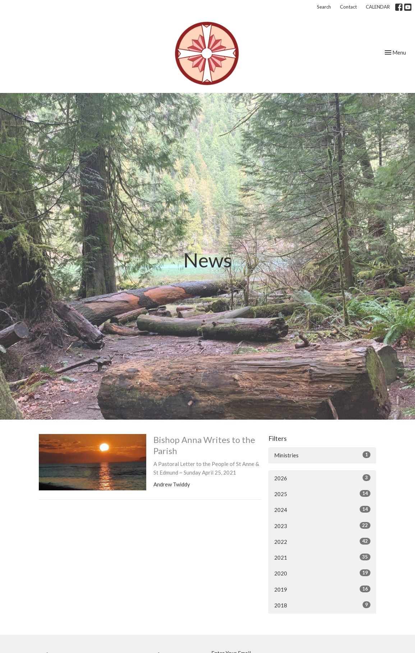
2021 (322, 557)
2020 (322, 573)
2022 (322, 541)
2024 (322, 509)
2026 (322, 477)
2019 (322, 589)
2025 (322, 493)
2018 (322, 604)
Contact (348, 7)
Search (324, 7)
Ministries (322, 454)
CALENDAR (378, 7)
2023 (322, 525)
